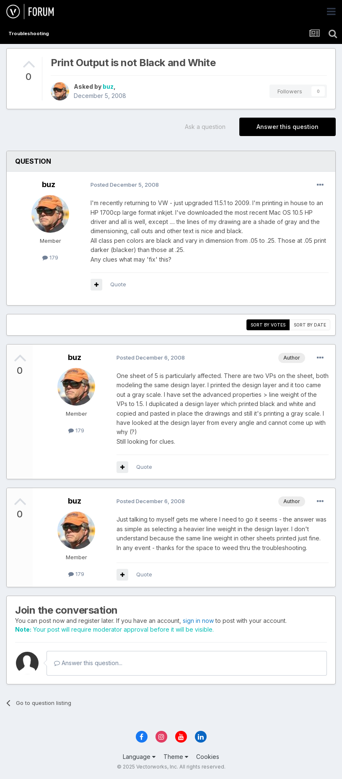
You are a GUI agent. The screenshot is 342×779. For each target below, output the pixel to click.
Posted (125, 184)
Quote (118, 284)
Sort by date (310, 324)
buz (108, 86)
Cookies (207, 756)
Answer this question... (88, 662)
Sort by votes (268, 324)
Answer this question (287, 126)
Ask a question (205, 126)
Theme (175, 756)
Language (139, 756)
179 (50, 257)
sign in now (198, 620)
